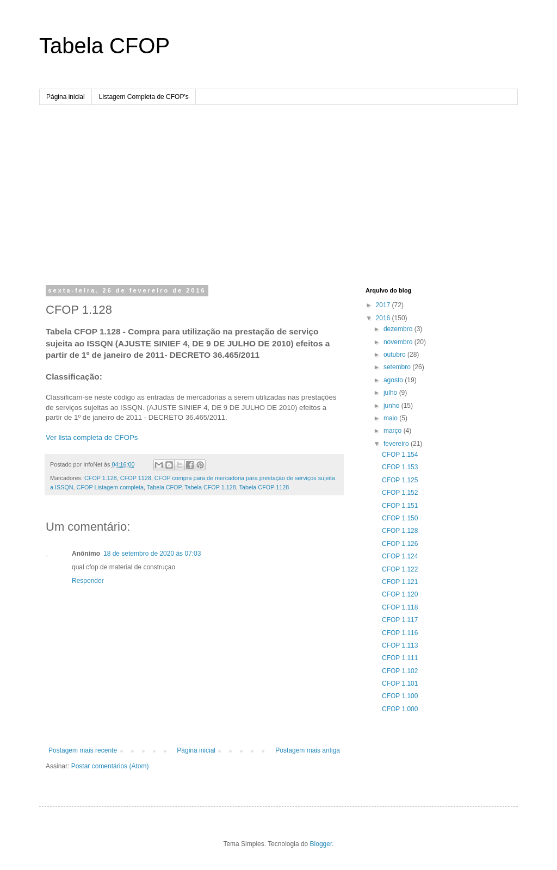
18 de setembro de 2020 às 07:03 (152, 553)
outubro (395, 354)
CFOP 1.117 (400, 620)
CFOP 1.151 (400, 505)
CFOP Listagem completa (110, 487)
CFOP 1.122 (400, 569)
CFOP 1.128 (100, 478)
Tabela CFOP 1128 (264, 487)
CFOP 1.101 (400, 683)
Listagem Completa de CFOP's (144, 97)
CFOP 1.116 (400, 633)
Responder (88, 581)
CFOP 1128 (135, 478)
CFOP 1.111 (400, 658)
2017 (384, 305)
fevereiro (397, 444)
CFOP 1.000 (400, 709)
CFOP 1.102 (400, 671)
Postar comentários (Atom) (110, 766)
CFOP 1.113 (400, 645)
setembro (397, 367)
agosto (394, 380)
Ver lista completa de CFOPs (92, 437)
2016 (384, 318)
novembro (398, 342)
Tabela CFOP (104, 46)
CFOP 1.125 (400, 480)
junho (392, 405)
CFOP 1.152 (400, 492)
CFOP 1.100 (400, 696)
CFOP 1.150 (400, 518)
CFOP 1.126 (400, 544)
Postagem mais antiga (307, 750)
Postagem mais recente (82, 750)
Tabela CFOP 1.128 (210, 487)
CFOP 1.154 (400, 454)
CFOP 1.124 (400, 556)
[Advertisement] (278, 186)
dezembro (398, 329)
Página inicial (65, 97)
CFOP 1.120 (400, 594)
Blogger (321, 844)
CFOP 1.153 (400, 467)
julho (391, 392)
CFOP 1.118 (400, 607)
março (393, 430)
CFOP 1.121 (400, 582)
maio (391, 418)
